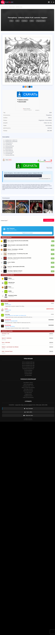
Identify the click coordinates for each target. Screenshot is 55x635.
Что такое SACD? (28, 392)
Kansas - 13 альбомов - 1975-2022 (15, 249)
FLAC (7, 7)
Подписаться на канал (27, 233)
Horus (9, 286)
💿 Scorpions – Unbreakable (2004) (11, 320)
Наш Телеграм (28, 408)
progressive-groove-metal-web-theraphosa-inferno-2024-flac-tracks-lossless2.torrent (23, 175)
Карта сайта (28, 412)
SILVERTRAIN (8, 319)
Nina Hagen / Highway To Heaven (15, 270)
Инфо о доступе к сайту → (12, 229)
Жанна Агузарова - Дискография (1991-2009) (18, 245)
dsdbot (10, 159)
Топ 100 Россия (28, 375)
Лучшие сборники (28, 372)
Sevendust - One (5, 333)
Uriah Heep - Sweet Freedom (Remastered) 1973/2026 (19, 257)
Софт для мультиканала (28, 397)
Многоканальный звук (28, 390)
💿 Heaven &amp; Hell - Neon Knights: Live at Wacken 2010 (15, 315)
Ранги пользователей (28, 384)
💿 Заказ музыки (8, 304)
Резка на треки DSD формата (28, 387)
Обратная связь (28, 415)
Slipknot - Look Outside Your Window (10, 346)
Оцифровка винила (28, 395)
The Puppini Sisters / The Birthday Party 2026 (18, 253)
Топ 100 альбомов (28, 370)
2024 (17, 20)
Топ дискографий (28, 373)
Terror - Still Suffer (6, 342)
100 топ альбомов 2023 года (28, 367)
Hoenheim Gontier (12, 295)
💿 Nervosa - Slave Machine (10, 326)
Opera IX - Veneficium (6, 338)
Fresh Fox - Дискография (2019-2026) (16, 266)
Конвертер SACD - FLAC (28, 385)
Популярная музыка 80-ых (28, 368)
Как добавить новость (28, 382)
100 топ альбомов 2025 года (28, 363)
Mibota (10, 278)
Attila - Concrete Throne (7, 351)
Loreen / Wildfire (11, 262)
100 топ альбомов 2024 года (28, 365)
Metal (31, 20)
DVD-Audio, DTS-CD (28, 389)
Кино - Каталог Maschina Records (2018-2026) (18, 240)
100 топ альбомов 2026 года (28, 362)
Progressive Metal (41, 20)
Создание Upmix (28, 394)
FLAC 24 (8, 2)
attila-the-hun (11, 282)
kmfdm (10, 291)
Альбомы (24, 20)
